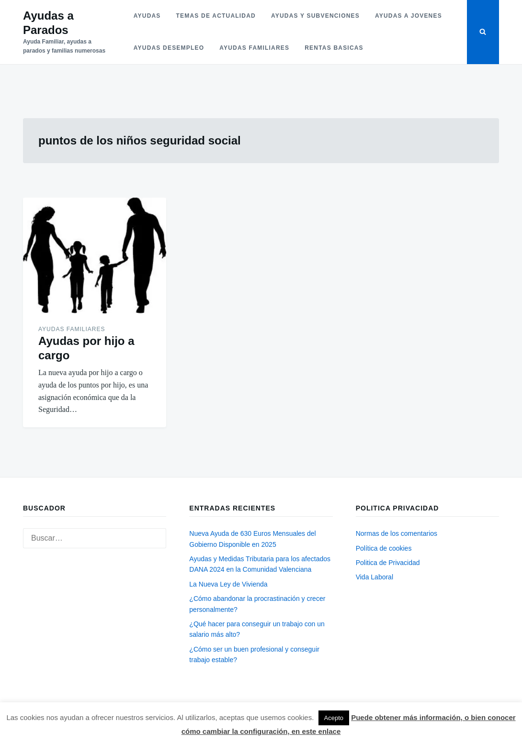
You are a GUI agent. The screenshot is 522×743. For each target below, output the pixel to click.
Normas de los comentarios (396, 533)
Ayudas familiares (254, 47)
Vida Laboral (374, 577)
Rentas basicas (334, 47)
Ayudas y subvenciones (315, 15)
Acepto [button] (333, 717)
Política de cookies (384, 548)
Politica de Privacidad (388, 562)
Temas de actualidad (216, 15)
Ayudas (147, 15)
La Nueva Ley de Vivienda (228, 584)
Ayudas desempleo (169, 47)
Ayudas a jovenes (408, 15)
